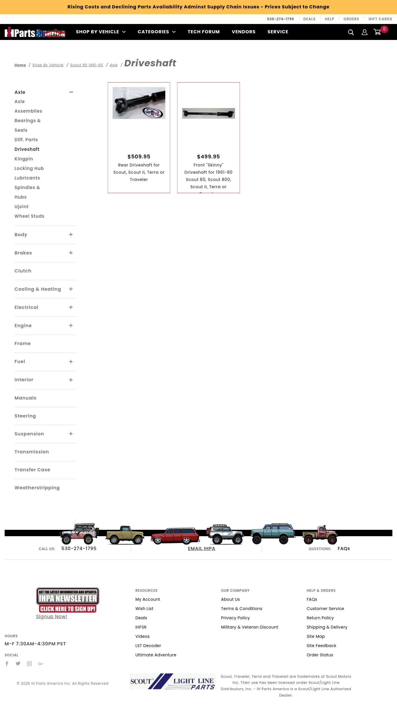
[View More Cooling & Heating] (71, 289)
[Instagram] (29, 663)
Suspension (29, 434)
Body (20, 234)
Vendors (244, 31)
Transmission (31, 451)
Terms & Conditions (241, 608)
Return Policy (320, 618)
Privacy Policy (235, 618)
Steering (25, 416)
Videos (142, 636)
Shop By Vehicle (101, 31)
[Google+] (40, 663)
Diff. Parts (26, 140)
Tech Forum (204, 31)
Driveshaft (26, 149)
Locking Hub (29, 168)
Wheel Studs (29, 216)
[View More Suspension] (71, 434)
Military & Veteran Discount (249, 627)
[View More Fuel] (71, 362)
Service (278, 31)
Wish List (144, 608)
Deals (310, 19)
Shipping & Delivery (327, 627)
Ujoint (21, 207)
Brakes (23, 253)
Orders (351, 19)
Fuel (19, 361)
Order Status (320, 655)
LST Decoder (148, 646)
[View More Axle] (71, 92)
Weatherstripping (37, 487)
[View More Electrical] (71, 307)
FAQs (344, 548)
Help (329, 19)
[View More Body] (71, 234)
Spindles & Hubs (27, 192)
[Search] (351, 32)
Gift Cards (380, 19)
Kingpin (23, 159)
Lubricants (27, 178)
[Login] (364, 31)
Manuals (25, 398)
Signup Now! (67, 603)
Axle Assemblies (28, 106)
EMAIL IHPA (202, 548)
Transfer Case (32, 469)
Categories (157, 31)
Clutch (23, 271)
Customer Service (325, 608)
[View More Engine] (71, 325)
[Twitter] (18, 663)
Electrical (26, 307)
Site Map (316, 636)
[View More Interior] (71, 380)
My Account (147, 599)
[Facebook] (7, 663)
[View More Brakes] (71, 253)
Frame (22, 343)
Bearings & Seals (27, 125)
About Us (230, 599)
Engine (23, 325)
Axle (19, 92)
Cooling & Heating (37, 289)
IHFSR (141, 627)
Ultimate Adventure (155, 655)
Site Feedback (321, 646)
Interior (23, 379)
